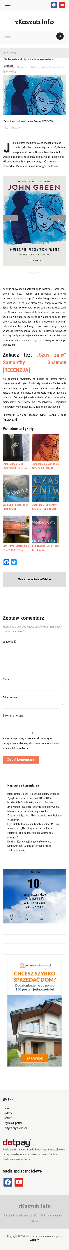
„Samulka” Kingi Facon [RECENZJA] (15, 506)
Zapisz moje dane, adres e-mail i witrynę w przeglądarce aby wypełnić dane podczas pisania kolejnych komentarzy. (31, 743)
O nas (6, 1108)
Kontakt (7, 1118)
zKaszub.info (34, 1206)
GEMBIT (34, 1240)
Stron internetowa (13, 715)
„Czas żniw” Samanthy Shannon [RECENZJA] (34, 362)
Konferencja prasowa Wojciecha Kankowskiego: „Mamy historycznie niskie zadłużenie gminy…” (29, 846)
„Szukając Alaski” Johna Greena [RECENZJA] (46, 466)
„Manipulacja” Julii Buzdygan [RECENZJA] (15, 466)
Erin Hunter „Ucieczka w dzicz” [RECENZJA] (16, 547)
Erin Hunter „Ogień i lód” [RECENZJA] (46, 547)
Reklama (8, 1113)
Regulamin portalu (13, 1123)
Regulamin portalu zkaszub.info (20, 1215)
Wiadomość (9, 641)
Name (6, 679)
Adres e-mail (10, 697)
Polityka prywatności (15, 1128)
